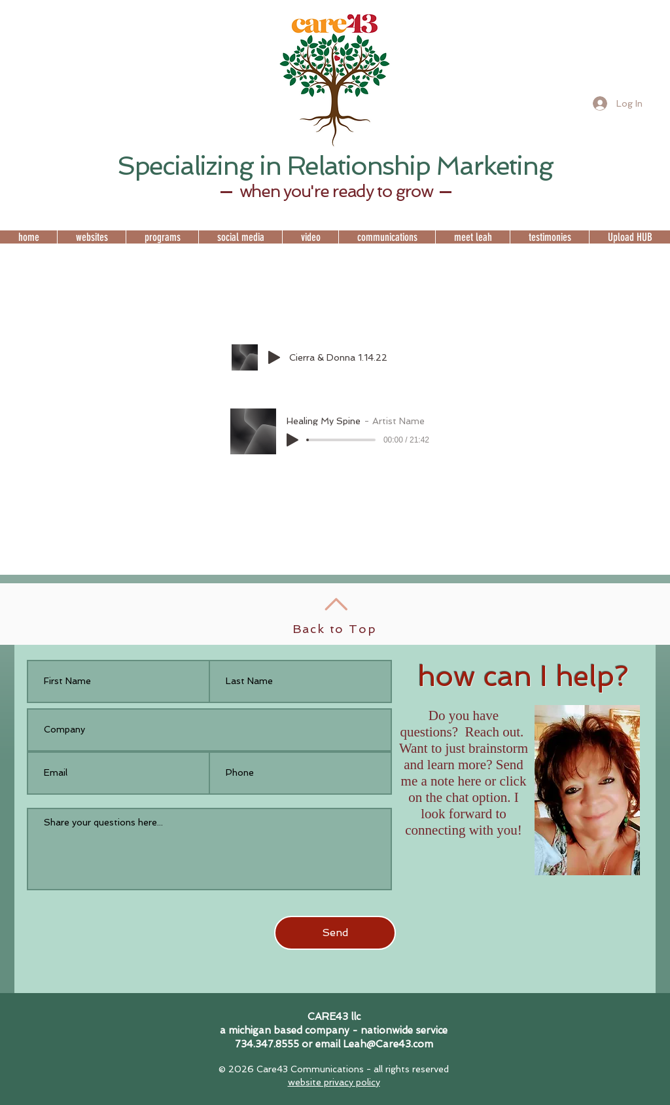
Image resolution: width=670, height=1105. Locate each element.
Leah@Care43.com (388, 1044)
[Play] (274, 357)
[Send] (335, 933)
